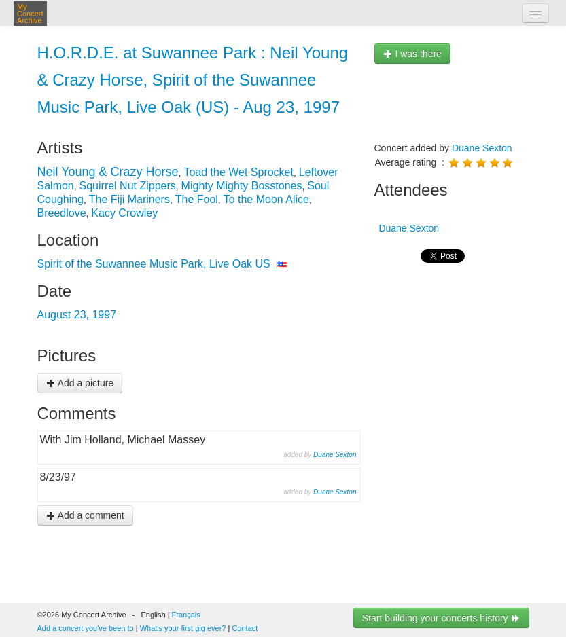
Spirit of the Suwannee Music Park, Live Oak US (153, 264)
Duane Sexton (334, 454)
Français (186, 615)
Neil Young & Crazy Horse (108, 172)
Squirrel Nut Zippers (127, 186)
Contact (245, 628)
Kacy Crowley (124, 213)
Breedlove (61, 213)
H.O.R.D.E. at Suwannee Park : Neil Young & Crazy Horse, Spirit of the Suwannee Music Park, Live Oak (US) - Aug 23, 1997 (193, 79)
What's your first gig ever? (183, 628)
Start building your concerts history (441, 618)
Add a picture (80, 383)
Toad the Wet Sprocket (238, 172)
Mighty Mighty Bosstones (241, 186)
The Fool (196, 199)
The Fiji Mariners (129, 199)
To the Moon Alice (266, 199)
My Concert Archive (30, 13)
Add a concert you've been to (85, 628)
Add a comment (85, 515)
